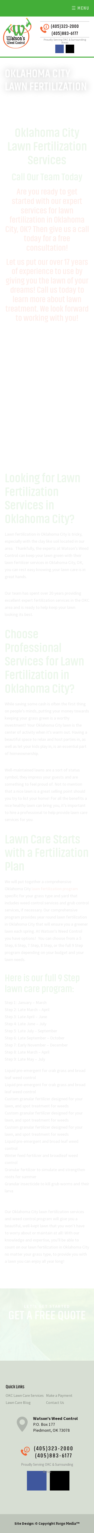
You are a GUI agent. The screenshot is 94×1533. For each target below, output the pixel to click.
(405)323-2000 (65, 26)
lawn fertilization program (55, 888)
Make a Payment (59, 1395)
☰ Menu (80, 8)
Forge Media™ (68, 1523)
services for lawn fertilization (41, 215)
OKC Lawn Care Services (25, 1395)
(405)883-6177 (64, 33)
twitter (70, 49)
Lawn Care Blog (18, 1402)
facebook (59, 49)
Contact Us (55, 1402)
